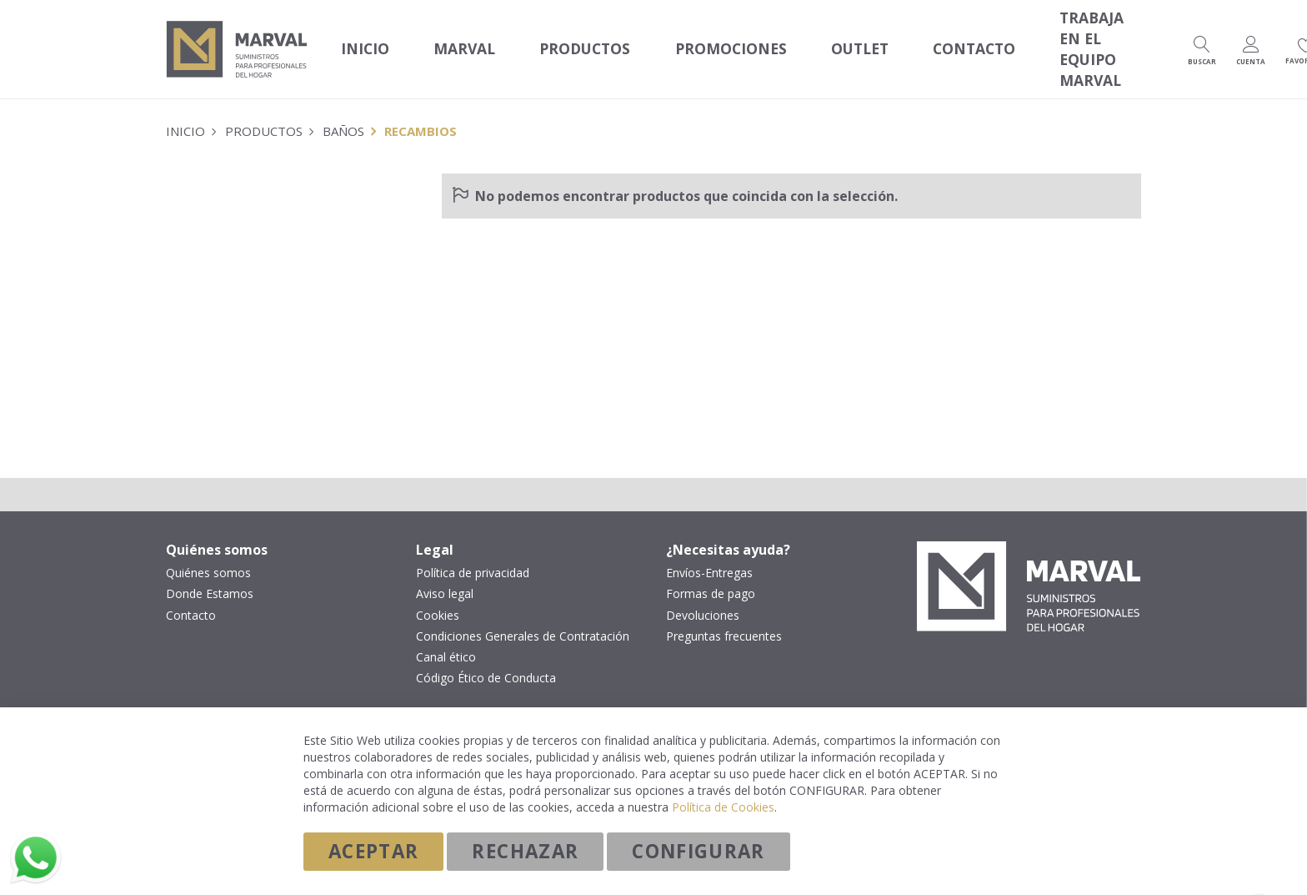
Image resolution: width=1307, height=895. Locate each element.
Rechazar (525, 850)
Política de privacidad (472, 555)
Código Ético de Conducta (486, 659)
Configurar (698, 850)
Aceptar (373, 850)
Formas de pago (710, 576)
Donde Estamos (209, 576)
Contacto (191, 597)
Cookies (437, 597)
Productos (264, 112)
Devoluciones (702, 597)
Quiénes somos (208, 555)
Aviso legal (444, 576)
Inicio (359, 41)
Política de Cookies (723, 806)
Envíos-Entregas (709, 555)
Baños (343, 112)
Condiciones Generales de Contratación (522, 618)
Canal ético (446, 638)
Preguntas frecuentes (724, 618)
